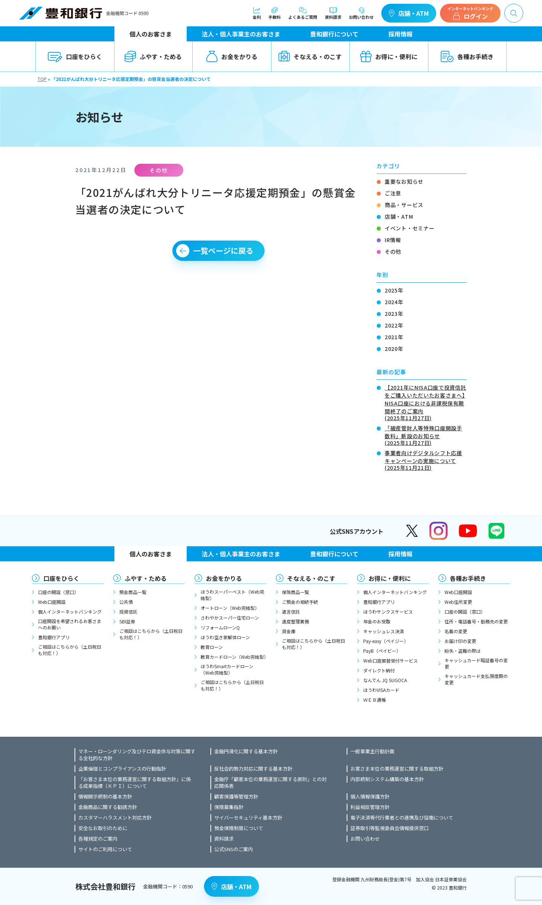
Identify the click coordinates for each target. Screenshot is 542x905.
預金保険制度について (238, 828)
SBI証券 (127, 621)
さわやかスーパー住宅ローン (230, 617)
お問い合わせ (361, 13)
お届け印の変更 (460, 641)
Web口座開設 (51, 602)
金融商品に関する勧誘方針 (107, 807)
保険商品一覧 (295, 592)
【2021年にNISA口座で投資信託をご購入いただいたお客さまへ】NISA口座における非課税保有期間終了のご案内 (426, 402)
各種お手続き (467, 56)
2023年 (394, 313)
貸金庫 (288, 631)
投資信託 (128, 611)
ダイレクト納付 (379, 670)
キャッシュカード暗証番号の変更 (476, 663)
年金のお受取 (376, 621)
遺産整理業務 (295, 621)
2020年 (394, 348)
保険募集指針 (229, 807)
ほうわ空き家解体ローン (225, 637)
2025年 (394, 290)
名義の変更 (456, 631)
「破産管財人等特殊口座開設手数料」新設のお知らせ (426, 434)
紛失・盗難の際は (463, 651)
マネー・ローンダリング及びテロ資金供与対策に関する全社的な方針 (136, 755)
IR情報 (393, 240)
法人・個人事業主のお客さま (241, 33)
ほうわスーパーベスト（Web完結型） (232, 594)
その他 (393, 251)
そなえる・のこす (310, 56)
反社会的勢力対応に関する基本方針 (253, 768)
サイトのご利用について (105, 849)
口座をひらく (75, 56)
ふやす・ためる (153, 56)
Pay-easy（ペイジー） (385, 641)
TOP (42, 79)
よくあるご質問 (302, 13)
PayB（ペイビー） (382, 651)
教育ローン (212, 647)
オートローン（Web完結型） (230, 608)
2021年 (394, 337)
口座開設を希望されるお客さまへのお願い (69, 624)
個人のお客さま (150, 33)
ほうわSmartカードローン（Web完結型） (227, 669)
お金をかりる (231, 56)
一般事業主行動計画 (372, 751)
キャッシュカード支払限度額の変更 (476, 679)
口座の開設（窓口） (58, 592)
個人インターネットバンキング (70, 611)
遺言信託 (291, 611)
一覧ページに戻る (223, 250)
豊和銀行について (334, 33)
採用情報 (400, 33)
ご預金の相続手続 (300, 602)
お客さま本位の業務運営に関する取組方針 (396, 768)
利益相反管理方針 (370, 807)
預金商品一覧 (132, 592)
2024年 (394, 302)
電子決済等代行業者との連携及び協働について (401, 817)
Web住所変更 (458, 602)
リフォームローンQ (220, 627)
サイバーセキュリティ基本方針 (248, 817)
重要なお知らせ (404, 181)
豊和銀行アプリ (54, 637)
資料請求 (333, 13)
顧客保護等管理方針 (236, 796)
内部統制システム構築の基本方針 (387, 779)
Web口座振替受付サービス (390, 660)
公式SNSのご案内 (233, 849)
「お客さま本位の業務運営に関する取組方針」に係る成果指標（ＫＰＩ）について (134, 782)
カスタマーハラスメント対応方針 (115, 817)
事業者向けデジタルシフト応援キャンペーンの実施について (426, 459)
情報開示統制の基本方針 (105, 796)
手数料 (274, 13)
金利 (257, 13)
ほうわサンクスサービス (388, 611)
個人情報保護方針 (370, 796)
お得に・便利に (388, 56)
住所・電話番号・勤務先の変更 (476, 621)
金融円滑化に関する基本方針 (246, 751)
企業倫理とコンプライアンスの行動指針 (122, 768)
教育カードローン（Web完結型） (233, 657)
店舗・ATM (409, 13)
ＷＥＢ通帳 (374, 699)
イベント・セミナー (409, 228)
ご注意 (393, 193)
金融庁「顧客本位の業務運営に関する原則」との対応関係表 (270, 782)
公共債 (126, 602)
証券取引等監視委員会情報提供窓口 (389, 828)
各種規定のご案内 (97, 838)
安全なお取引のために (102, 828)
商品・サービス (404, 205)
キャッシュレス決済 (383, 631)
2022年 (394, 325)
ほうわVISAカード (381, 690)
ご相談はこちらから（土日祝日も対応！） (69, 649)
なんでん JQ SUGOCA (385, 680)
